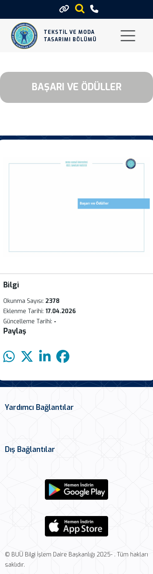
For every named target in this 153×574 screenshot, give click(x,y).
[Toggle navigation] (128, 36)
